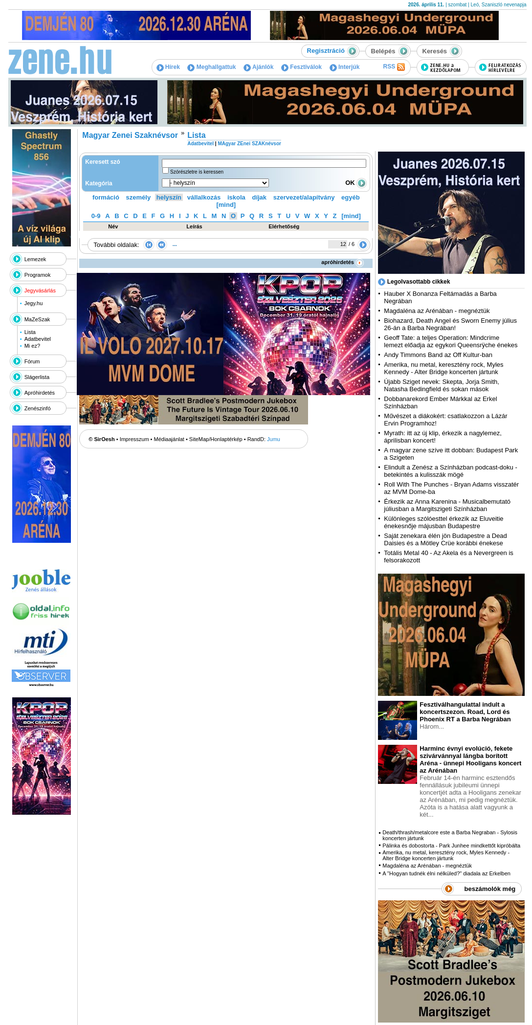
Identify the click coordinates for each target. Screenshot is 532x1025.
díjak (259, 197)
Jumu (273, 439)
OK (356, 182)
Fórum (32, 361)
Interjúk (345, 67)
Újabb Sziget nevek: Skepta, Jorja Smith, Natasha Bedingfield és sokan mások (441, 385)
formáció (105, 197)
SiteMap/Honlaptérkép (216, 439)
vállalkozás (204, 197)
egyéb (350, 197)
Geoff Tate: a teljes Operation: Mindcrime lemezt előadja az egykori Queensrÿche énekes (450, 341)
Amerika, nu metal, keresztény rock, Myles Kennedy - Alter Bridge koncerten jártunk (443, 368)
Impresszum (134, 439)
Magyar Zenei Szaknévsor (130, 135)
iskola (236, 197)
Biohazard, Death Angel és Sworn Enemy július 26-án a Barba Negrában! (450, 324)
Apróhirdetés (39, 393)
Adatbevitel (37, 339)
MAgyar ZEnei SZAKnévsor (249, 143)
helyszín (168, 197)
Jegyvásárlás (40, 290)
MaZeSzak (37, 319)
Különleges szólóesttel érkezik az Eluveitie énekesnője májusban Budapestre (443, 522)
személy (138, 197)
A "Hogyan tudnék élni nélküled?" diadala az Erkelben (446, 873)
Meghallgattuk (211, 67)
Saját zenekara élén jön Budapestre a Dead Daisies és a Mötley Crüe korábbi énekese (445, 539)
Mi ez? (32, 346)
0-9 (96, 216)
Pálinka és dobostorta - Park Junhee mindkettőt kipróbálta (451, 845)
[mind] (226, 204)
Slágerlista (36, 377)
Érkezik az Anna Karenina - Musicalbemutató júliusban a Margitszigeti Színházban (447, 505)
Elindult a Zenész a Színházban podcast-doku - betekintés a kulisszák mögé (450, 471)
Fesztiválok (301, 67)
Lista (30, 332)
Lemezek (35, 259)
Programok (37, 275)
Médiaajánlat (169, 439)
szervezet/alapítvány (304, 197)
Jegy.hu (33, 303)
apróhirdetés (342, 262)
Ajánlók (258, 67)
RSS (393, 67)
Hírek (168, 67)
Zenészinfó (37, 408)
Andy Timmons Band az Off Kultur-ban (438, 354)
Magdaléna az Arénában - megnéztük (436, 310)
